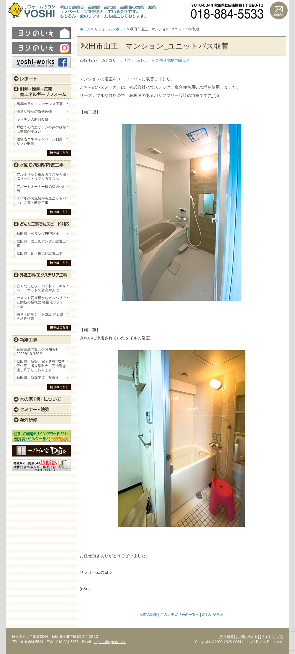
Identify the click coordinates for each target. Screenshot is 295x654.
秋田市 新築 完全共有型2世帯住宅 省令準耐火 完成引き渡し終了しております (41, 365)
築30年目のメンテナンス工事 (40, 104)
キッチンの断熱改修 (34, 119)
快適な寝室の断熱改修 (34, 111)
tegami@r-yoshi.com (110, 642)
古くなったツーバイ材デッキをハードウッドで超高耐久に (41, 288)
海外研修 (41, 419)
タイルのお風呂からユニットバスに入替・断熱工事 (41, 200)
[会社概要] (227, 637)
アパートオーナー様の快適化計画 (41, 189)
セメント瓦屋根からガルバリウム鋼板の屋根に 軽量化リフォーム (41, 302)
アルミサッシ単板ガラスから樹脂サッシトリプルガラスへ (41, 176)
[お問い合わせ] (247, 637)
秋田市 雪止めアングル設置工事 (41, 243)
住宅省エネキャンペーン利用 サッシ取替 (41, 141)
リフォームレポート (139, 60)
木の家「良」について (41, 399)
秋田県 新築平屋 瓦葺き (38, 378)
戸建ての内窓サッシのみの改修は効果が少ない (41, 129)
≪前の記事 (148, 614)
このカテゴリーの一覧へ (179, 614)
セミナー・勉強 (41, 409)
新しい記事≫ (212, 614)
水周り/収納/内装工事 (173, 60)
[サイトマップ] (271, 637)
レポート (41, 78)
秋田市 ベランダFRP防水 (38, 234)
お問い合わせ (278, 10)
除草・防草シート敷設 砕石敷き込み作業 (40, 316)
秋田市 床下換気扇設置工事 (40, 253)
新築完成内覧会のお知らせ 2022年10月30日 (38, 351)
